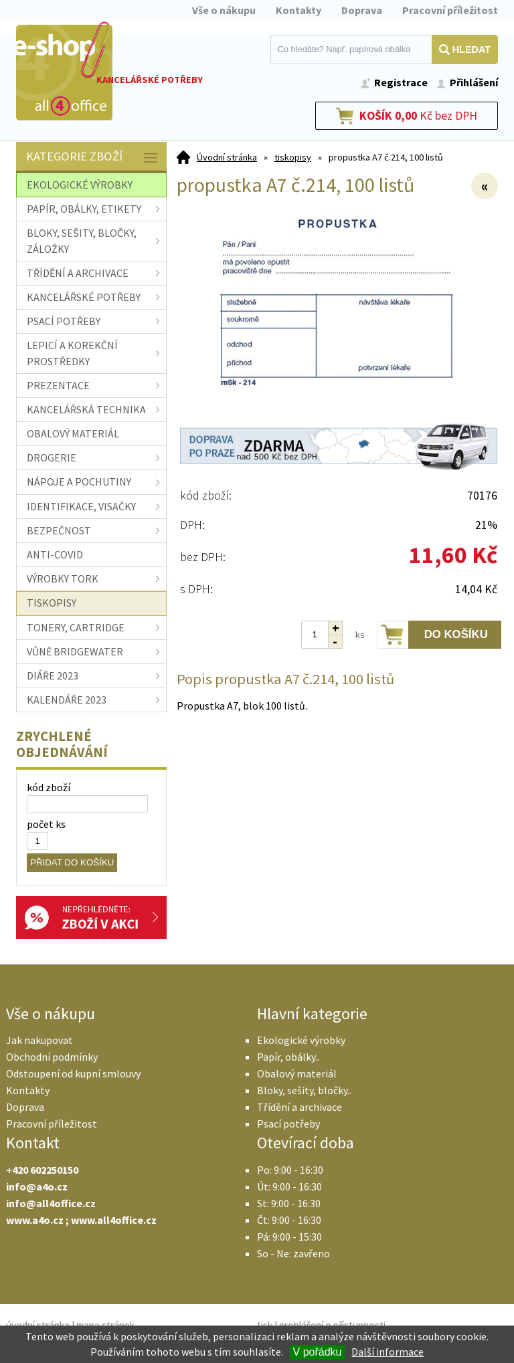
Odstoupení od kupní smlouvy (73, 1073)
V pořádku (317, 1352)
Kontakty (298, 10)
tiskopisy (292, 157)
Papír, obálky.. (288, 1056)
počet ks (46, 824)
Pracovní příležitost (450, 10)
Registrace (401, 82)
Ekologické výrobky (301, 1040)
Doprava (361, 10)
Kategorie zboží (93, 157)
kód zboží (48, 787)
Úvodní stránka (227, 157)
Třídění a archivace (299, 1107)
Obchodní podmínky (52, 1056)
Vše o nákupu (224, 10)
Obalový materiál (297, 1073)
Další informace (387, 1351)
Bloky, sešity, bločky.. (304, 1090)
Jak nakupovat (39, 1040)
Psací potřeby (288, 1123)
